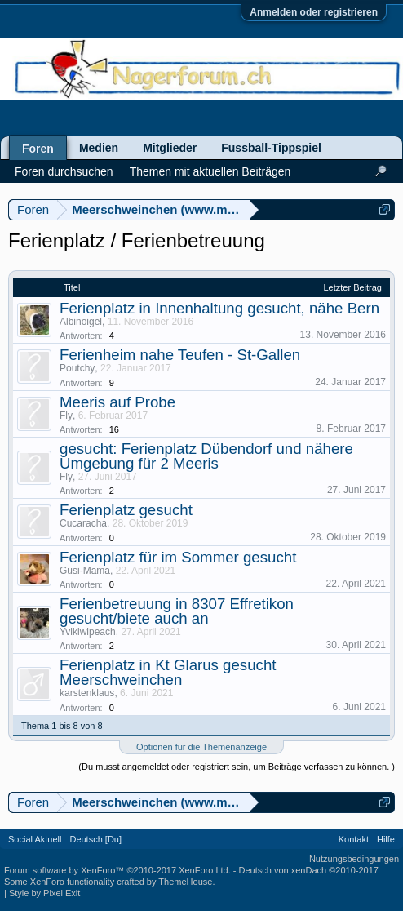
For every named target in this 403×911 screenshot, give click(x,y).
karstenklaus (87, 693)
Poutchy (77, 368)
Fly (66, 415)
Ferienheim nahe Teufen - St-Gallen (180, 354)
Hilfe (386, 839)
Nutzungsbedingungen (354, 859)
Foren (38, 148)
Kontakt (354, 839)
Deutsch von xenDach (309, 870)
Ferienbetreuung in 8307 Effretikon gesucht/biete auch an (177, 611)
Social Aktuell (34, 839)
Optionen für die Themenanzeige (201, 747)
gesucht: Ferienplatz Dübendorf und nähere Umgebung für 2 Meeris (206, 456)
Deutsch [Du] (95, 839)
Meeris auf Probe (117, 402)
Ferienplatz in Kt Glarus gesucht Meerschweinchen (168, 672)
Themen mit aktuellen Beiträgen (210, 171)
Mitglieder (170, 147)
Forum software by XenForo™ (117, 870)
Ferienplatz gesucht (126, 509)
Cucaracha (83, 523)
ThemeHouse (185, 882)
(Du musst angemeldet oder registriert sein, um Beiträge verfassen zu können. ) (236, 766)
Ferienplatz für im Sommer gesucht (178, 557)
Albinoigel (81, 321)
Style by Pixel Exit (44, 893)
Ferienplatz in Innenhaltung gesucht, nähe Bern (219, 308)
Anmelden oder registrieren (314, 12)
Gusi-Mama (85, 570)
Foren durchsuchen (64, 171)
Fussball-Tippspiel (271, 147)
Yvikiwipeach (88, 632)
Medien (98, 147)
